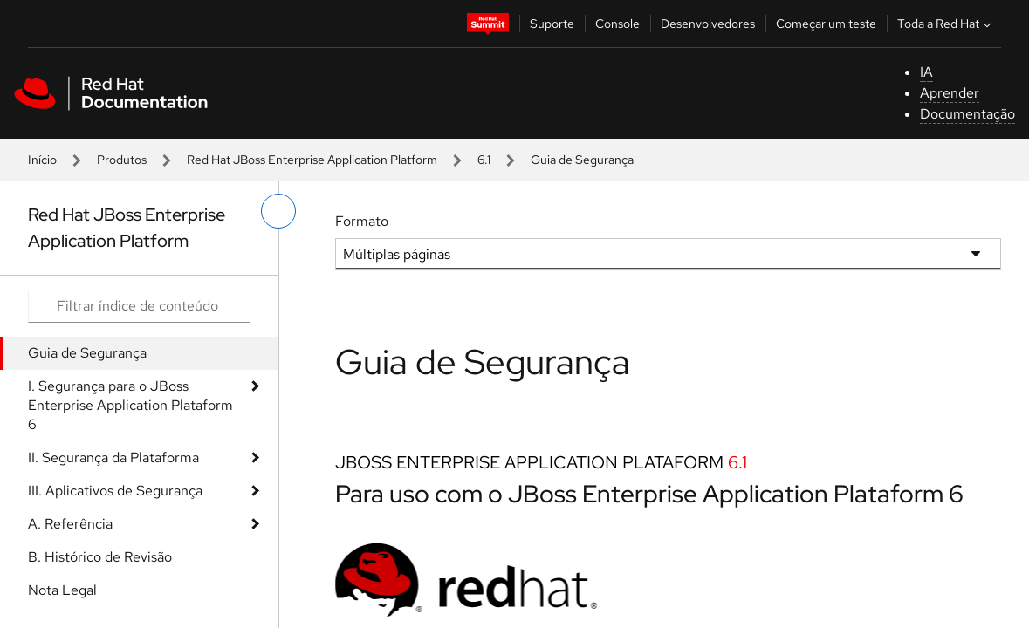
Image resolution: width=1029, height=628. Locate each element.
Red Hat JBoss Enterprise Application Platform (312, 159)
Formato (361, 221)
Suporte (552, 23)
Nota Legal (62, 590)
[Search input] (139, 306)
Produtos (122, 159)
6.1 (483, 159)
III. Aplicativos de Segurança (115, 490)
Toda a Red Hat (946, 23)
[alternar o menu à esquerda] (278, 211)
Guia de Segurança (87, 353)
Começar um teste (826, 23)
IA (926, 72)
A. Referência (70, 524)
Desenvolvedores (708, 23)
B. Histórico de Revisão (100, 557)
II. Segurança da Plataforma (113, 457)
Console (617, 23)
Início (42, 159)
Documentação (967, 114)
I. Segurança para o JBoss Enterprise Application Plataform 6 (130, 405)
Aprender (949, 93)
